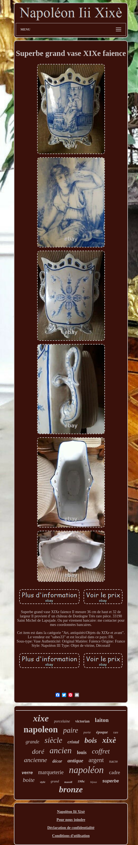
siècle (53, 740)
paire (70, 730)
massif (68, 781)
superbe (110, 781)
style (42, 781)
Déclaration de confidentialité (70, 828)
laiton (102, 720)
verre (27, 772)
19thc (81, 781)
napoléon (86, 770)
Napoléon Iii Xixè (71, 812)
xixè (109, 740)
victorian (82, 721)
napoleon (40, 729)
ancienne (35, 759)
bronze (71, 789)
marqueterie (51, 772)
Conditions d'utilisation (70, 836)
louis (81, 752)
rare (115, 732)
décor (57, 761)
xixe (41, 718)
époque (102, 732)
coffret (101, 751)
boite (29, 780)
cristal (73, 741)
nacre (113, 761)
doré (38, 751)
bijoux (93, 782)
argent (96, 760)
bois (91, 740)
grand (55, 781)
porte (87, 732)
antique (75, 760)
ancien (61, 750)
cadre (114, 772)
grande (32, 741)
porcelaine (62, 721)
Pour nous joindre (71, 820)
